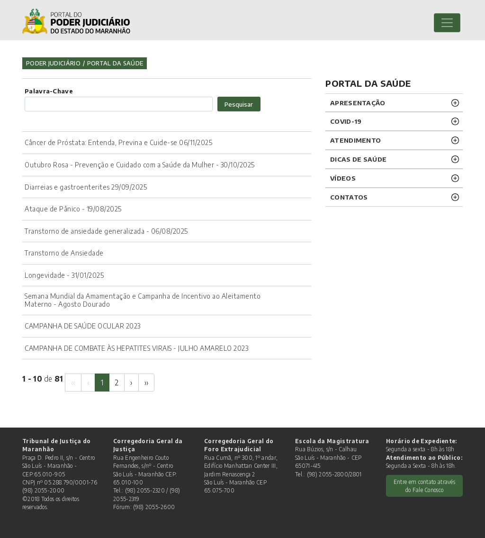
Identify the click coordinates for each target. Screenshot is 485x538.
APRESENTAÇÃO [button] (358, 103)
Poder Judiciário (53, 63)
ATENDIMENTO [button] (355, 140)
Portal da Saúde (115, 63)
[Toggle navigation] (447, 22)
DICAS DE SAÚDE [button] (358, 159)
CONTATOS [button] (349, 197)
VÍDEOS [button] (343, 178)
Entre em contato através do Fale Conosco (424, 485)
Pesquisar (239, 104)
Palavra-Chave (49, 91)
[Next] (131, 382)
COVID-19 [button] (345, 121)
